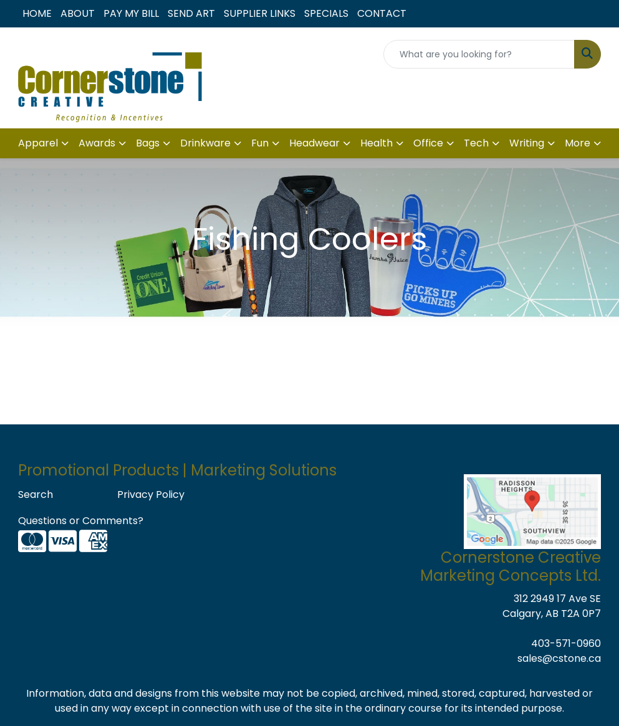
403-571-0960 (566, 643)
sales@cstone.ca (559, 658)
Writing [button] (526, 143)
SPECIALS (326, 13)
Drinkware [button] (205, 143)
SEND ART (191, 13)
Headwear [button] (314, 143)
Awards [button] (97, 143)
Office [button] (428, 143)
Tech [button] (476, 143)
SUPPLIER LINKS (259, 13)
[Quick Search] (479, 54)
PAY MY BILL (131, 13)
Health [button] (376, 143)
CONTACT (381, 13)
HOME (37, 13)
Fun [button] (260, 143)
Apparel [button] (38, 143)
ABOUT (77, 13)
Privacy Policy (151, 494)
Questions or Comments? (80, 520)
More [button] (577, 143)
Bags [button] (148, 143)
